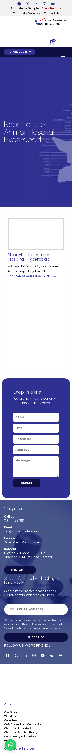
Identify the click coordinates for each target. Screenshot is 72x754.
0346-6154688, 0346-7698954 (34, 276)
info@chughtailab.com (21, 531)
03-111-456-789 (50, 24)
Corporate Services (26, 13)
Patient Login (19, 51)
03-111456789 (14, 520)
